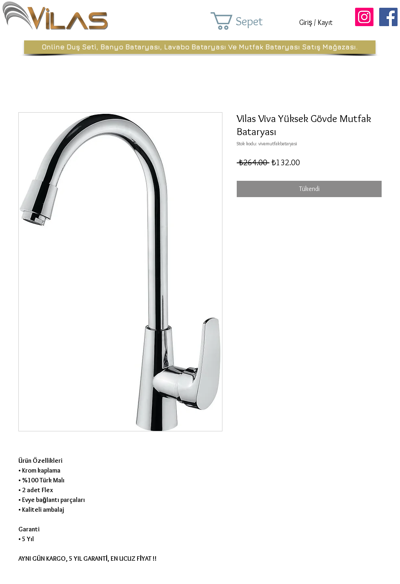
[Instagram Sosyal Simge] (364, 17)
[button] (248, 21)
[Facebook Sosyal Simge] (388, 17)
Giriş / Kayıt (316, 22)
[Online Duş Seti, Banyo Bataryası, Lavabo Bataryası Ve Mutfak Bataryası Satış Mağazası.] (200, 47)
